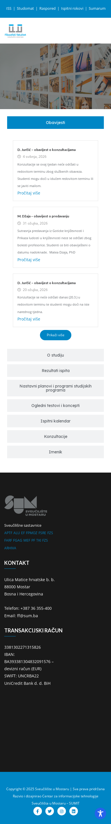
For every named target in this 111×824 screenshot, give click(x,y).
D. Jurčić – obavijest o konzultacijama (46, 150)
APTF (8, 532)
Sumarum (97, 8)
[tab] (55, 122)
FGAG (17, 540)
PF (33, 540)
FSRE (42, 532)
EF (23, 532)
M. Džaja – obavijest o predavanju (43, 216)
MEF (26, 540)
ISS (9, 8)
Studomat (26, 8)
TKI (38, 540)
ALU (16, 532)
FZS (50, 532)
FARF (8, 540)
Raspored (47, 8)
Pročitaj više (28, 193)
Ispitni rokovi (72, 8)
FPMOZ (31, 532)
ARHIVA (10, 548)
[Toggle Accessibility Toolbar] (100, 813)
